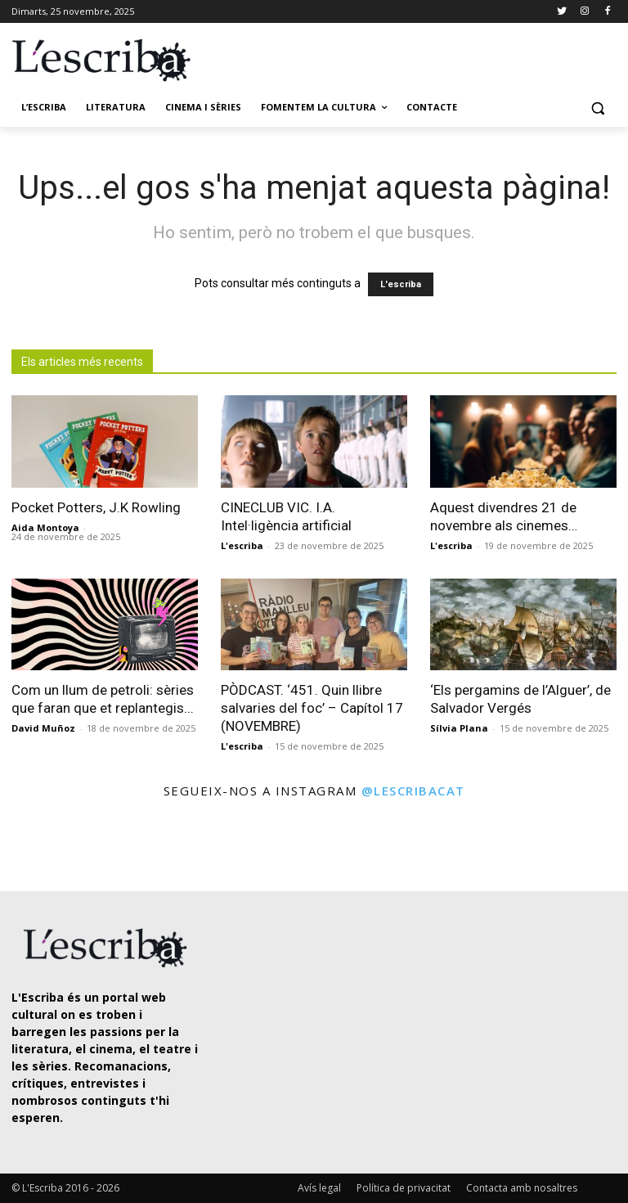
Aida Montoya (45, 527)
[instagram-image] (35, 846)
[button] (597, 107)
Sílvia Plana (459, 728)
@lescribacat (413, 790)
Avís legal (319, 1188)
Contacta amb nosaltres (521, 1188)
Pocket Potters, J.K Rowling (96, 507)
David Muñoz (43, 728)
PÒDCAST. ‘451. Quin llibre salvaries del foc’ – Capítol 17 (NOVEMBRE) (312, 708)
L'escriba (400, 284)
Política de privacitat (404, 1188)
